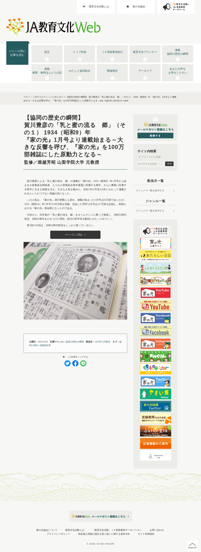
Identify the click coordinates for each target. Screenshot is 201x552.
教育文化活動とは (74, 530)
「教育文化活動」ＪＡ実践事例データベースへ (117, 530)
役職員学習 (45, 345)
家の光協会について (46, 530)
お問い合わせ (157, 530)
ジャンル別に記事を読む (17, 52)
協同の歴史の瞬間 (75, 342)
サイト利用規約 (146, 534)
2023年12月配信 (102, 342)
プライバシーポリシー (58, 534)
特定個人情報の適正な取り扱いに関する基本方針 (104, 534)
